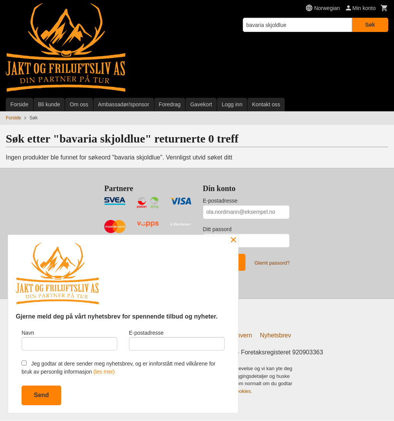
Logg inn (232, 104)
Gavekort (201, 104)
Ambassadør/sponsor (123, 104)
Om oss (79, 104)
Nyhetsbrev (275, 336)
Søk (370, 25)
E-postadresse (220, 201)
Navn (69, 339)
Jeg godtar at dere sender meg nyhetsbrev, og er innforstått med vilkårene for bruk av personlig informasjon (118, 368)
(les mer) (104, 372)
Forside (19, 104)
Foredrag (170, 104)
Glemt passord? (272, 263)
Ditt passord (217, 229)
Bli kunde (49, 104)
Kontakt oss (266, 104)
